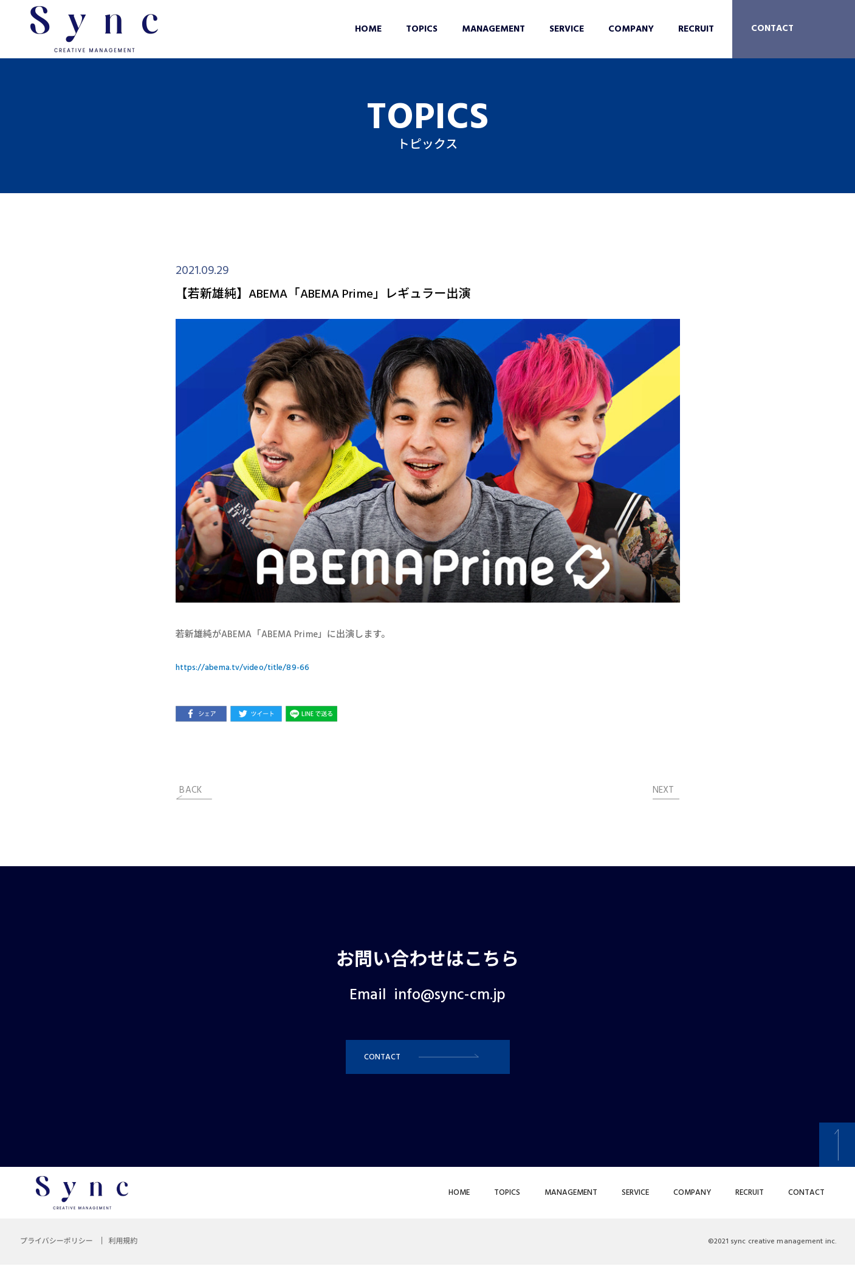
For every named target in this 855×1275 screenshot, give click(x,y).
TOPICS (422, 29)
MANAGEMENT (493, 29)
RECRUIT (696, 29)
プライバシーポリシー (60, 1252)
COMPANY (631, 29)
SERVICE (566, 29)
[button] (428, 1062)
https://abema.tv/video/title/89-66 (249, 667)
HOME (368, 29)
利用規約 (136, 1252)
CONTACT (772, 28)
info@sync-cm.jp (450, 995)
